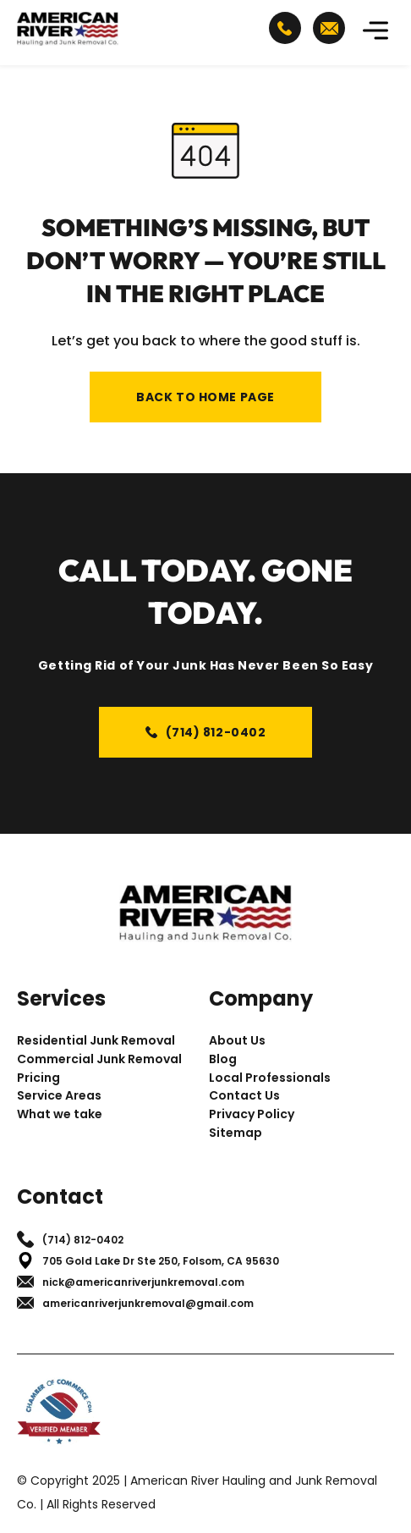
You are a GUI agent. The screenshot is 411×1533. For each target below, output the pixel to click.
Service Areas (59, 1096)
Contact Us (244, 1096)
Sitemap (235, 1133)
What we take (59, 1114)
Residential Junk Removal (96, 1041)
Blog (223, 1059)
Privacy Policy (251, 1114)
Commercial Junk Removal (99, 1059)
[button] (375, 32)
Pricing (38, 1078)
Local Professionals (270, 1078)
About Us (237, 1041)
